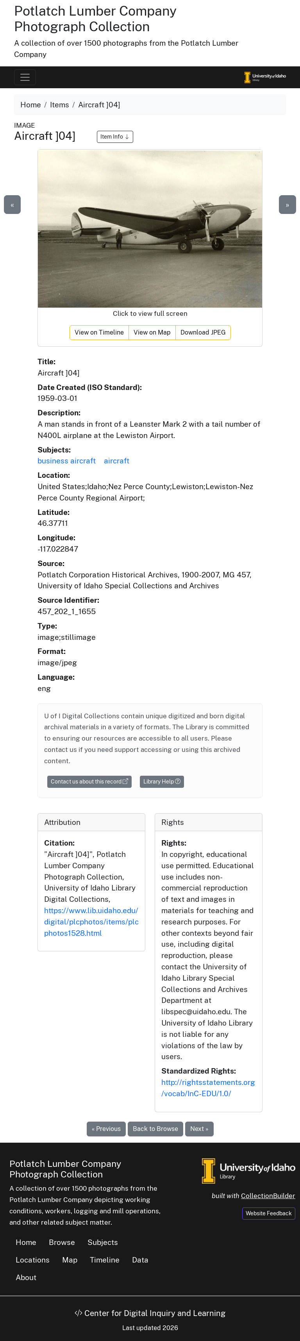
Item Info (115, 137)
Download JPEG (203, 332)
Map (69, 1260)
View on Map (152, 332)
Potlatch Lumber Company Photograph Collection (95, 18)
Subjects (103, 1242)
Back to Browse (155, 1129)
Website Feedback (269, 1213)
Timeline (105, 1260)
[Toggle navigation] (25, 77)
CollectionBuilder (268, 1196)
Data (140, 1260)
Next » (199, 1129)
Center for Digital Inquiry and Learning (150, 1313)
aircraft (116, 460)
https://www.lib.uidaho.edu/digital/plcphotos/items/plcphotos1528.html (91, 921)
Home (30, 104)
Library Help (161, 781)
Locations (33, 1260)
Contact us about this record (89, 781)
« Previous (106, 1129)
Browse (62, 1242)
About (26, 1277)
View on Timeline (99, 332)
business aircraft (67, 460)
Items (59, 104)
